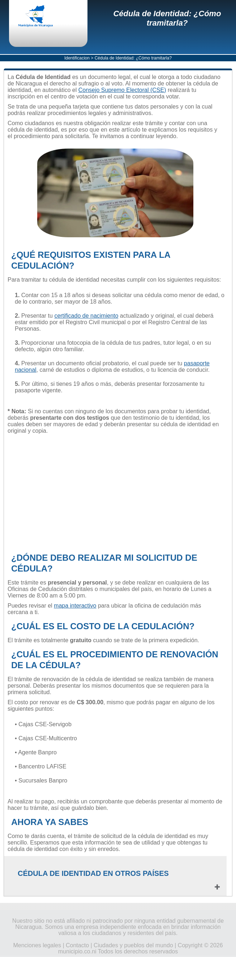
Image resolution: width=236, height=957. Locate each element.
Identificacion (77, 58)
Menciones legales (37, 945)
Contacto (77, 945)
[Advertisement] (115, 493)
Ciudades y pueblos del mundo (133, 945)
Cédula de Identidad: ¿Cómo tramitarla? (167, 18)
